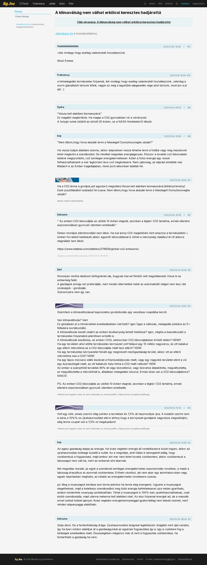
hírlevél (169, 3)
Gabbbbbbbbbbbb (68, 46)
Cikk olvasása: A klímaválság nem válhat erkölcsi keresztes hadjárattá (124, 22)
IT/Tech (24, 3)
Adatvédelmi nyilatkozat (107, 559)
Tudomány (38, 3)
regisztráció (198, 3)
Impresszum (128, 559)
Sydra (60, 107)
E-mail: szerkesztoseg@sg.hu (160, 559)
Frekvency (63, 74)
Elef (59, 269)
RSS (160, 3)
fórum (152, 3)
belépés (185, 3)
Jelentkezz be (23, 24)
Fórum (140, 559)
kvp (59, 135)
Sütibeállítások (185, 559)
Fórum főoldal (22, 16)
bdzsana (62, 214)
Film (71, 3)
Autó (62, 3)
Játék (52, 3)
